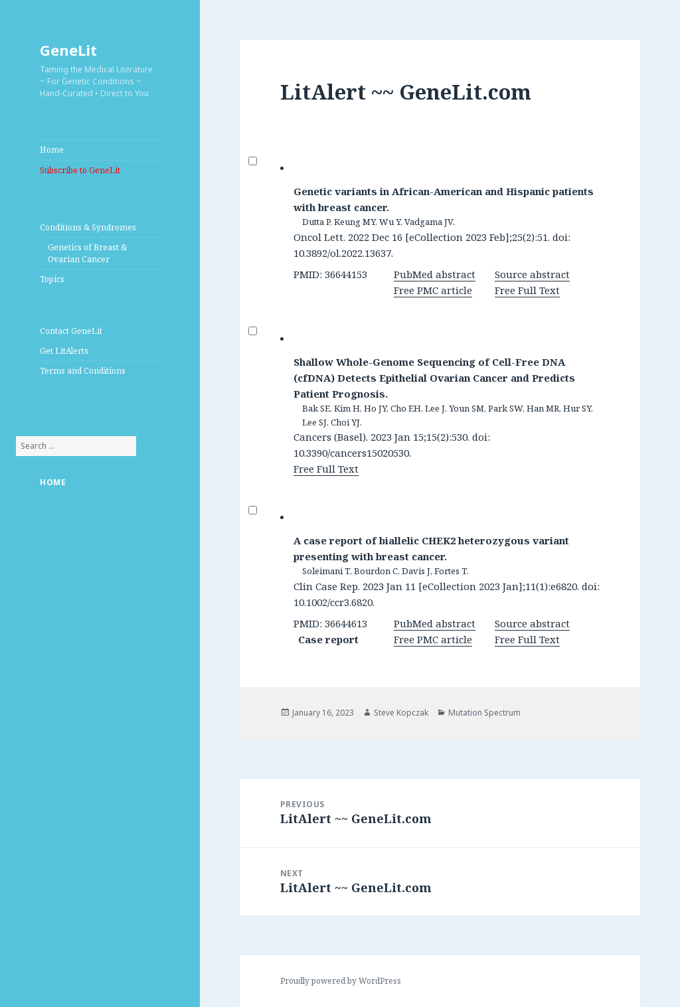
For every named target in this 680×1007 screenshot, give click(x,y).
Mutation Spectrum (484, 712)
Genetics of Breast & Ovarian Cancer (87, 253)
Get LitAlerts (64, 350)
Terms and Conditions (83, 370)
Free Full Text (527, 290)
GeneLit (68, 50)
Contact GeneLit (71, 331)
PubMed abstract (434, 274)
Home (52, 149)
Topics (52, 279)
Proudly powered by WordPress (340, 980)
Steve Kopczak (401, 712)
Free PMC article (433, 290)
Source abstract (532, 274)
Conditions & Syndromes (88, 227)
